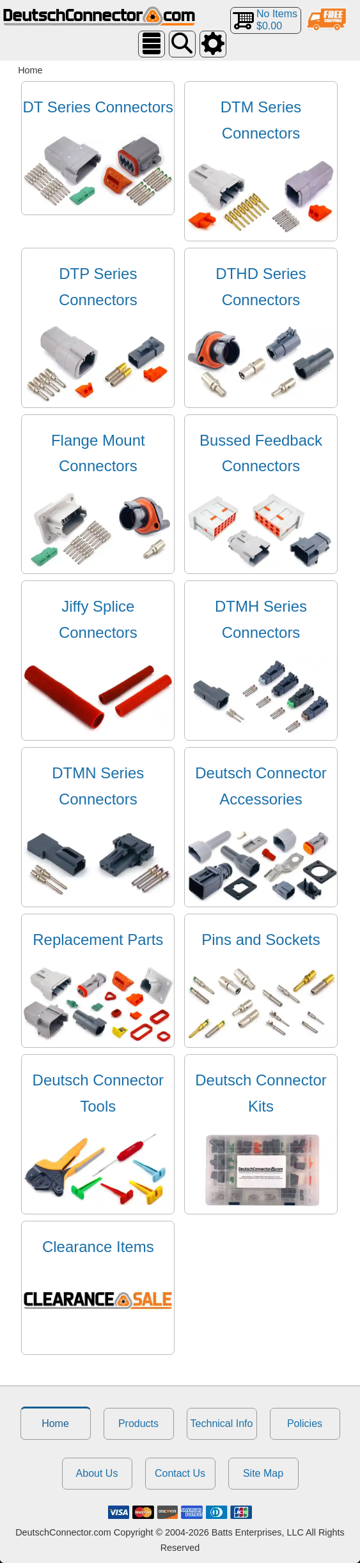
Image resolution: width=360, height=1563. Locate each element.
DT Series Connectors (97, 107)
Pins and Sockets (260, 939)
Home (55, 1423)
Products (138, 1423)
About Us (97, 1473)
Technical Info (222, 1423)
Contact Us (180, 1473)
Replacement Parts (98, 939)
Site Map (263, 1473)
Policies (304, 1423)
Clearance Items (98, 1246)
